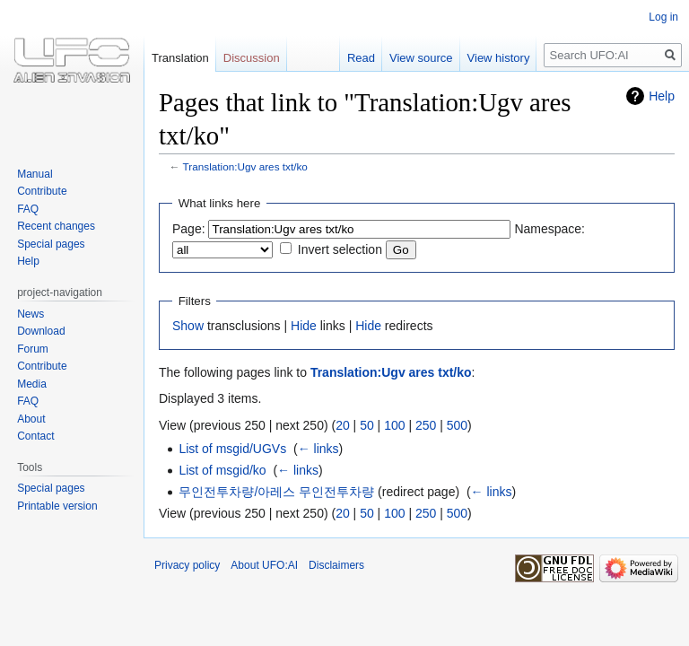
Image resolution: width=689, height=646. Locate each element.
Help (662, 96)
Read (361, 58)
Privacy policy (187, 565)
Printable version (57, 506)
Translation (180, 58)
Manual (34, 174)
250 (425, 425)
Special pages (50, 244)
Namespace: (549, 229)
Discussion (251, 58)
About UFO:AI (264, 565)
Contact (35, 436)
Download (41, 331)
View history (498, 58)
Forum (32, 349)
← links (318, 448)
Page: (188, 229)
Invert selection (340, 249)
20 (343, 425)
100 (394, 425)
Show (188, 326)
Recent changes (56, 226)
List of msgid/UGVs (232, 448)
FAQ (28, 209)
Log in (663, 17)
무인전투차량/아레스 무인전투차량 (276, 491)
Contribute (41, 191)
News (30, 314)
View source (421, 58)
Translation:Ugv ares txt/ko (245, 166)
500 (457, 425)
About (31, 419)
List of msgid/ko (222, 470)
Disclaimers (336, 565)
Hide (304, 326)
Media (32, 384)
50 (367, 425)
